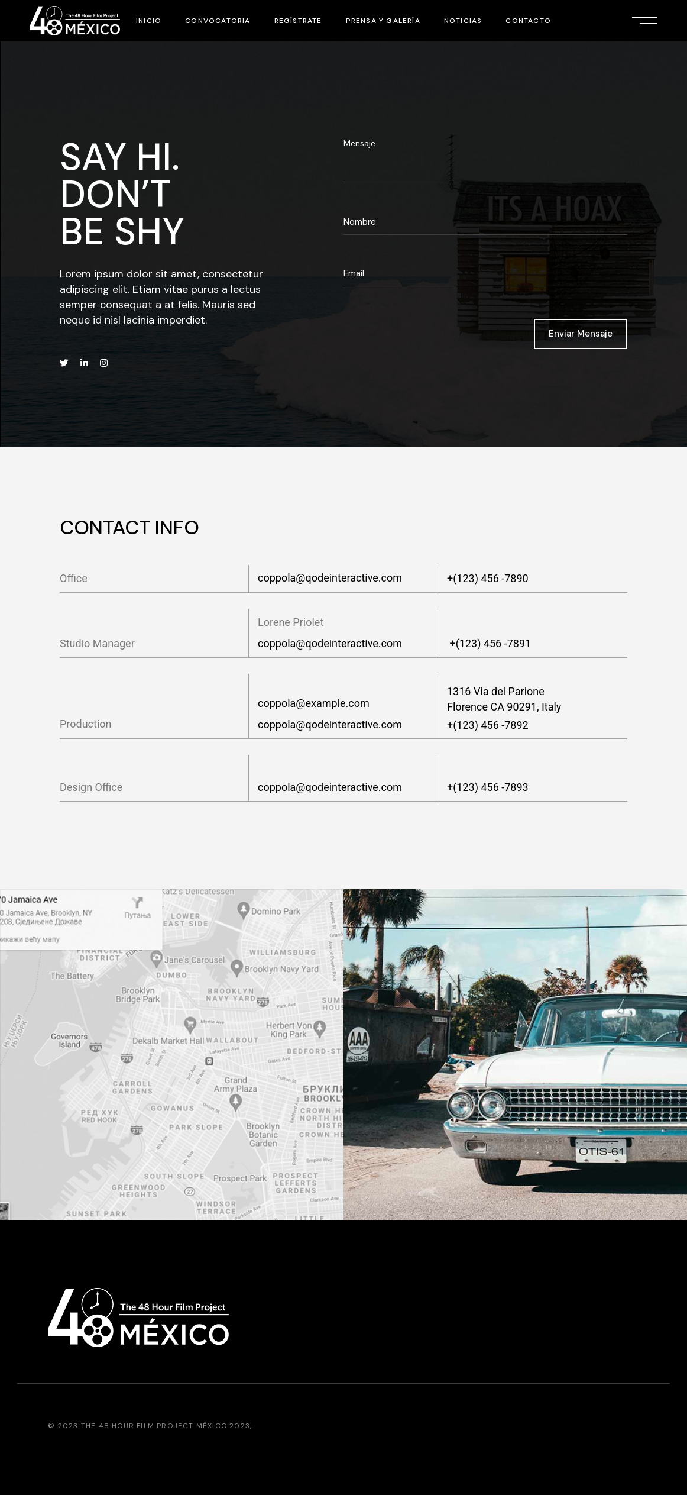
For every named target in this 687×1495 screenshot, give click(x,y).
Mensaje (359, 143)
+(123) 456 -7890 (488, 578)
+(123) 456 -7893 (488, 787)
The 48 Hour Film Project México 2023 (165, 1426)
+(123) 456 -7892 (488, 725)
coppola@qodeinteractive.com (330, 577)
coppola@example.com (314, 703)
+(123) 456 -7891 (489, 643)
